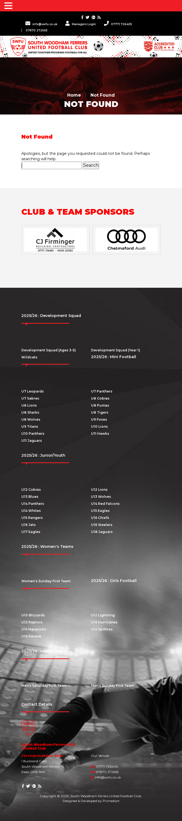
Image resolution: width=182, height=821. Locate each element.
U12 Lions (99, 490)
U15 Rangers (32, 518)
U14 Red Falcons (105, 504)
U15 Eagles (100, 511)
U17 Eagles (30, 532)
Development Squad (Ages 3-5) (48, 350)
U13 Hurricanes (104, 622)
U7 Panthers (101, 391)
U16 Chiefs (100, 518)
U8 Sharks (30, 412)
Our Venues (100, 756)
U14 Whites (31, 511)
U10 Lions (99, 426)
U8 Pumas (100, 405)
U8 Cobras (100, 398)
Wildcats (29, 357)
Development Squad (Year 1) (115, 350)
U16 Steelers (101, 525)
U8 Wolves (30, 419)
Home (74, 95)
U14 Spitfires (102, 629)
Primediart (111, 801)
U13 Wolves (101, 497)
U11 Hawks (100, 433)
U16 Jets (28, 525)
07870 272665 (37, 30)
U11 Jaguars (31, 441)
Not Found (102, 95)
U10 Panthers (32, 433)
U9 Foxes (99, 419)
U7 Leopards (32, 391)
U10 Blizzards (33, 615)
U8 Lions (29, 405)
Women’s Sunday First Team (45, 581)
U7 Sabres (30, 398)
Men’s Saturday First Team (44, 685)
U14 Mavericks (33, 629)
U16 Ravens (31, 636)
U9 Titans (29, 426)
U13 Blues (29, 497)
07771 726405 (118, 24)
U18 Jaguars (102, 532)
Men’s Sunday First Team (112, 685)
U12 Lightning (103, 615)
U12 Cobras (31, 490)
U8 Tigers (99, 412)
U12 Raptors (31, 622)
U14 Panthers (32, 504)
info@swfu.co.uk (41, 24)
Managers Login (80, 24)
